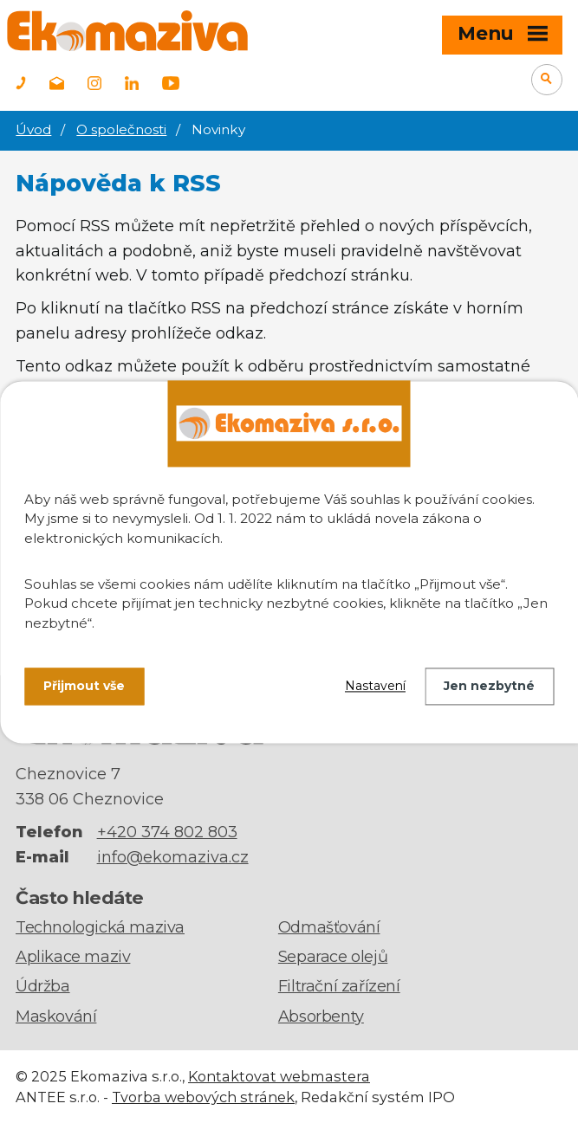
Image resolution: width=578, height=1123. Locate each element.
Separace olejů (332, 956)
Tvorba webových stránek (203, 1097)
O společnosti (121, 129)
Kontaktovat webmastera (279, 1076)
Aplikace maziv (73, 956)
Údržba (43, 986)
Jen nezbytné (489, 686)
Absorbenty (321, 1016)
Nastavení (375, 686)
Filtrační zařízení (339, 986)
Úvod (33, 129)
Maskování (56, 1016)
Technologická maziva (100, 927)
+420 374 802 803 (167, 832)
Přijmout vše (84, 686)
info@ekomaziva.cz (173, 857)
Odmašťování (329, 927)
